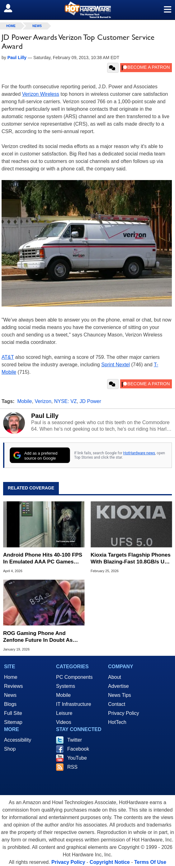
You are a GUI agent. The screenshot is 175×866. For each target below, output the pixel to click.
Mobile (24, 401)
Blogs (10, 704)
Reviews (13, 686)
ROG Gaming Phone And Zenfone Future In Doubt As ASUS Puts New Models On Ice (41, 637)
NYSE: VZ (65, 401)
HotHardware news (139, 453)
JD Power (90, 401)
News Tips (119, 695)
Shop (10, 749)
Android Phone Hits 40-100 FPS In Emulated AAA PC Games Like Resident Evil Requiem (42, 558)
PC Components (74, 677)
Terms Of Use (150, 862)
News (37, 26)
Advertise (118, 686)
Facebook (78, 749)
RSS (72, 767)
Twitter (74, 740)
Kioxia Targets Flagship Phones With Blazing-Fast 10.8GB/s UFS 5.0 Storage (131, 558)
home (11, 26)
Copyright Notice (110, 862)
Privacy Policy (123, 713)
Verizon (43, 401)
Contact (116, 704)
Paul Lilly (45, 415)
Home (10, 677)
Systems (65, 686)
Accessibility (17, 740)
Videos (63, 722)
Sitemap (13, 722)
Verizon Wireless (40, 94)
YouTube (77, 758)
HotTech (117, 722)
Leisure (64, 713)
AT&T (8, 357)
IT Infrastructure (73, 704)
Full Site (13, 713)
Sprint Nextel (115, 364)
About (114, 677)
